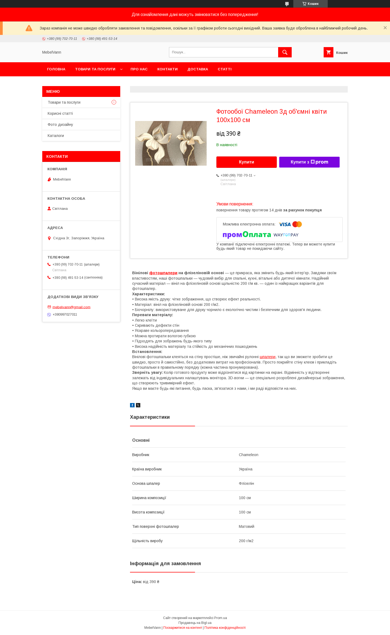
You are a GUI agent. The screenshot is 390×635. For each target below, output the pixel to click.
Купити (246, 162)
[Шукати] (285, 52)
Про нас (139, 69)
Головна (56, 69)
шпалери (267, 357)
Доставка (197, 69)
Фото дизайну (60, 124)
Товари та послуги (95, 69)
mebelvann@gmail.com (71, 307)
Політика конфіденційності (225, 628)
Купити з (309, 162)
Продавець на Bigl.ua (195, 623)
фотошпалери (163, 273)
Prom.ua (220, 618)
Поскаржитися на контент (182, 628)
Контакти (167, 69)
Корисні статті (60, 113)
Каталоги (56, 135)
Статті (225, 69)
